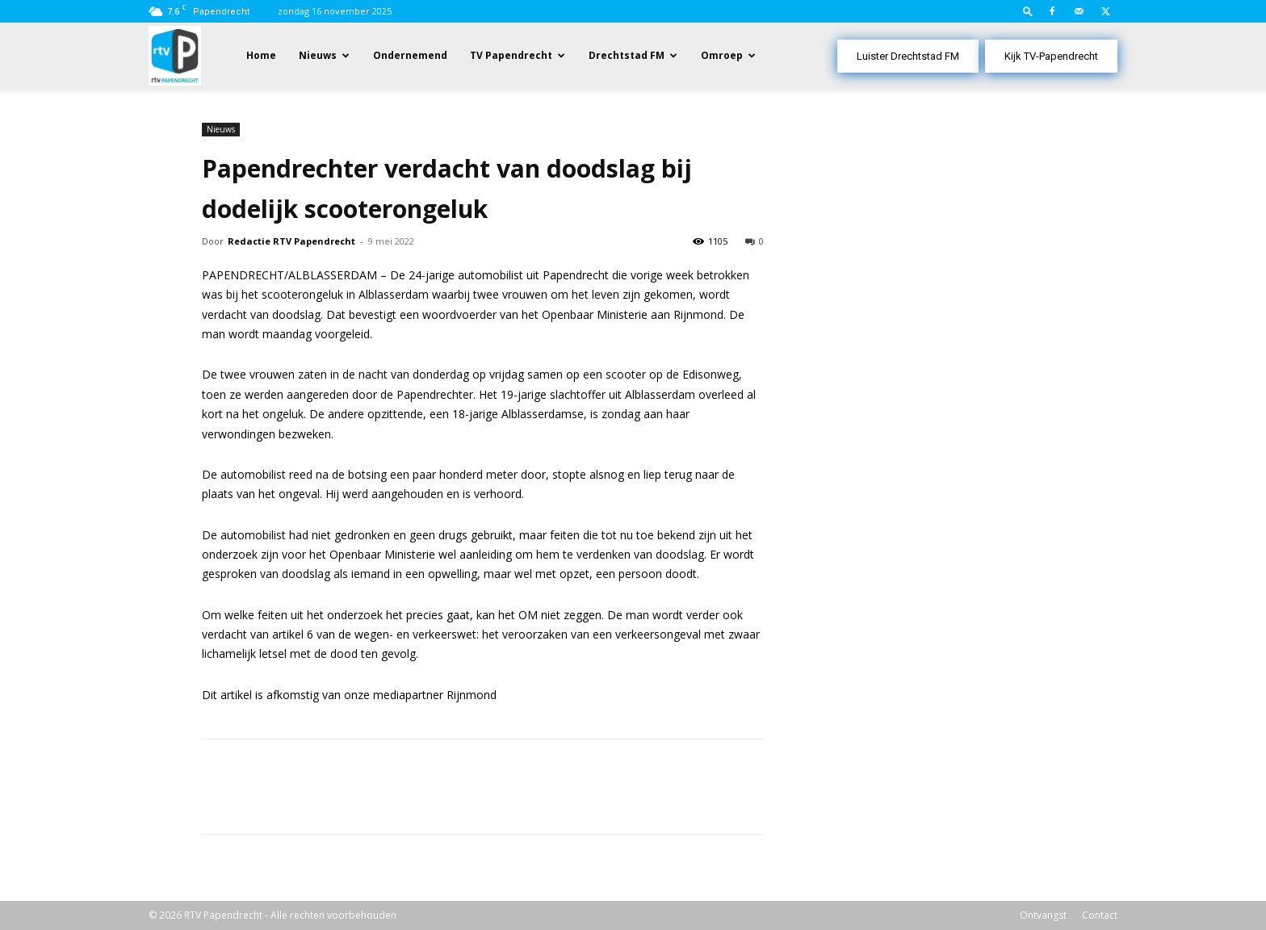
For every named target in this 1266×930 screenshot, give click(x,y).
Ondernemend (410, 55)
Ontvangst (1043, 915)
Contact (1099, 915)
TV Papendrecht (511, 55)
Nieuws (318, 55)
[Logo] (175, 54)
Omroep (722, 55)
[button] (1028, 11)
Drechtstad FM (626, 55)
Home (261, 55)
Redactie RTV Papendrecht (291, 241)
